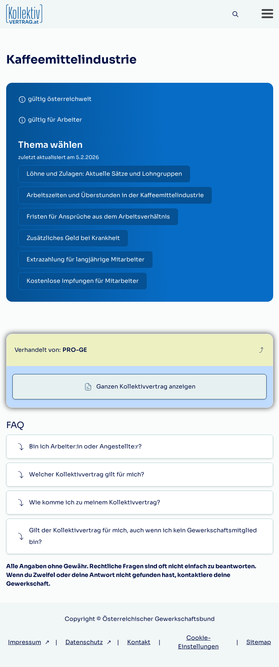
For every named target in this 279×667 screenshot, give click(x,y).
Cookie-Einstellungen (198, 642)
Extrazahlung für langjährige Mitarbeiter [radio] (86, 259)
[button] (267, 14)
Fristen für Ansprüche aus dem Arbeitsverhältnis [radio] (98, 216)
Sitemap (258, 642)
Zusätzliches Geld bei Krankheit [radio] (73, 238)
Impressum (24, 642)
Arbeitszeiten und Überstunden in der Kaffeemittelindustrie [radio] (115, 195)
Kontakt (138, 642)
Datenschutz (84, 642)
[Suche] (236, 14)
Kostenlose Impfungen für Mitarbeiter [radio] (83, 281)
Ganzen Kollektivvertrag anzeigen (145, 386)
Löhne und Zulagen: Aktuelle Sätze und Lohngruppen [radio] (104, 174)
